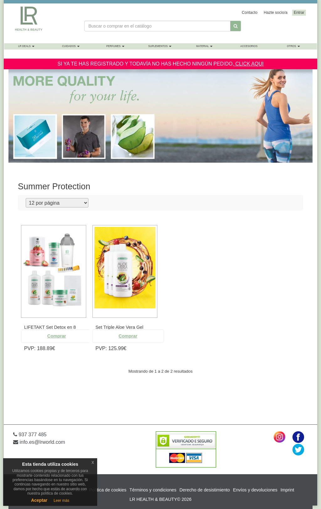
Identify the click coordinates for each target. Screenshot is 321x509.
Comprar (56, 335)
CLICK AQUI (248, 63)
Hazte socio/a (275, 12)
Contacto (249, 12)
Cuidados (71, 46)
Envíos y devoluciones (255, 489)
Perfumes (115, 46)
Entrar (299, 12)
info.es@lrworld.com (39, 442)
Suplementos (160, 46)
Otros (293, 46)
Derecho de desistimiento (205, 489)
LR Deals (26, 46)
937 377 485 (29, 434)
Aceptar (39, 500)
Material (204, 46)
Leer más (61, 500)
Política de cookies (107, 489)
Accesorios (248, 46)
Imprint (287, 489)
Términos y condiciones (152, 489)
